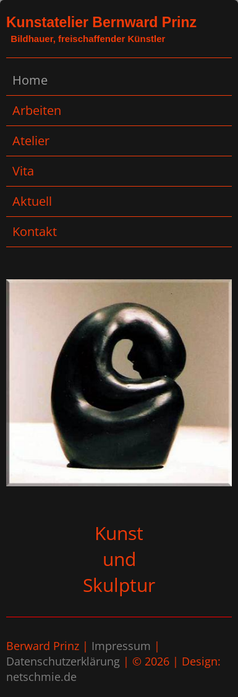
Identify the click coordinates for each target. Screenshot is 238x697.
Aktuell (32, 201)
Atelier (30, 140)
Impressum (121, 645)
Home (30, 80)
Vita (23, 171)
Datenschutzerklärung (63, 661)
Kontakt (34, 231)
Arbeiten (36, 110)
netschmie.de (41, 676)
